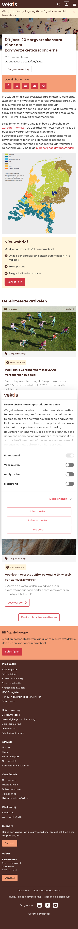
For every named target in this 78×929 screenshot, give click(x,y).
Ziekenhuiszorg (11, 714)
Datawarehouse (11, 789)
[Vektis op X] (47, 905)
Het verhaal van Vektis (15, 798)
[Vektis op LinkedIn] (39, 905)
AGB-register (9, 669)
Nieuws (6, 747)
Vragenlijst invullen (13, 687)
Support (9, 843)
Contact (10, 877)
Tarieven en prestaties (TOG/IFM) (21, 696)
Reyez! (46, 913)
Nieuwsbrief (9, 761)
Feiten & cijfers (10, 756)
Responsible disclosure (57, 896)
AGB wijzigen (9, 674)
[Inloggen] (66, 4)
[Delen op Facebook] (8, 86)
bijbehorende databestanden (55, 147)
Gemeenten (8, 728)
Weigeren (39, 529)
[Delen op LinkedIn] (25, 86)
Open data (8, 701)
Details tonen (58, 498)
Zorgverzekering (11, 723)
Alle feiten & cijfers (13, 733)
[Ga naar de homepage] (9, 4)
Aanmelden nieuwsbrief (15, 765)
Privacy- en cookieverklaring (24, 896)
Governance (9, 780)
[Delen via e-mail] (34, 86)
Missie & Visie (10, 784)
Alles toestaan (39, 511)
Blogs (5, 752)
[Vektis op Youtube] (55, 905)
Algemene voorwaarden (46, 890)
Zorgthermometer (13, 127)
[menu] (74, 4)
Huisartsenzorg (11, 710)
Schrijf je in (14, 281)
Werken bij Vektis (12, 817)
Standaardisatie (11, 683)
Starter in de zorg (12, 678)
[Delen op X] (16, 86)
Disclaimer (24, 890)
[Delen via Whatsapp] (43, 86)
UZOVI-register (11, 692)
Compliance (9, 793)
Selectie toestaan (39, 520)
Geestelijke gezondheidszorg (19, 719)
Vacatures (8, 812)
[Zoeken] (58, 4)
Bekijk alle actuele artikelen (39, 617)
